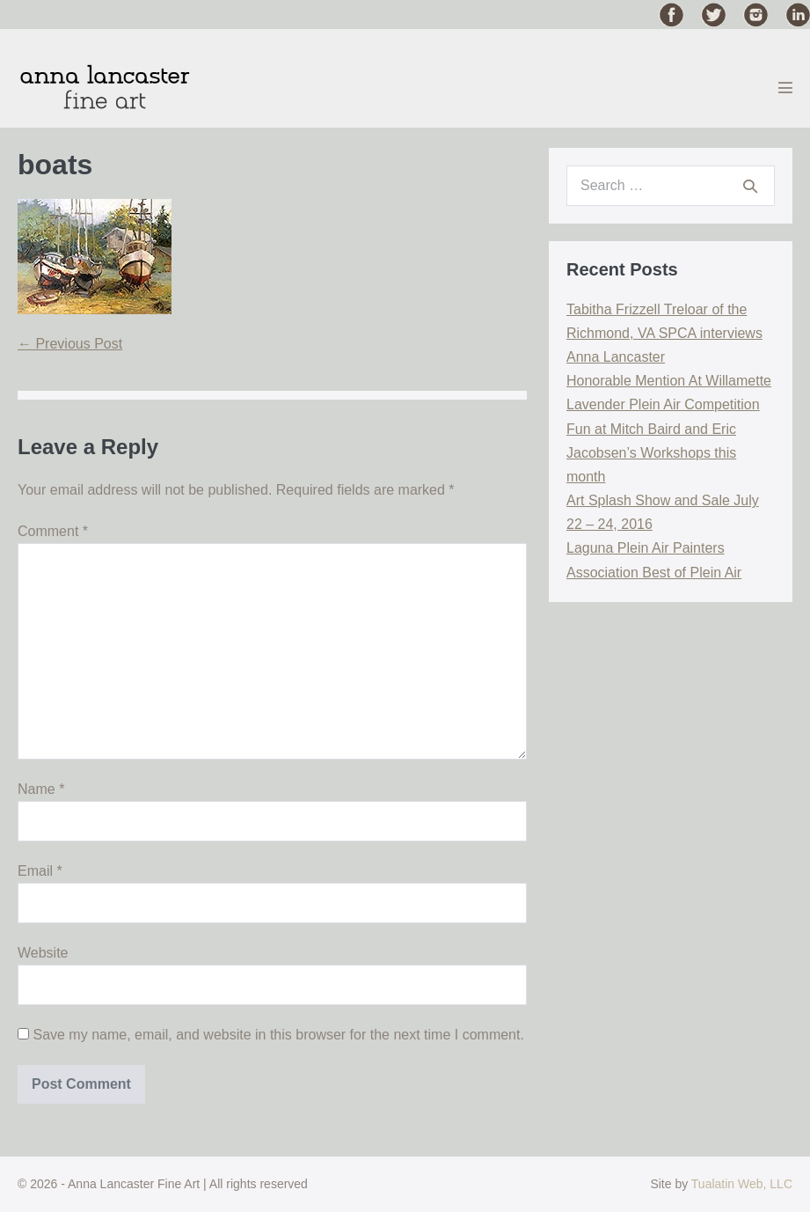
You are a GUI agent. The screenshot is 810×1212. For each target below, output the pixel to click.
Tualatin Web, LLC (741, 1184)
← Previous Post (70, 343)
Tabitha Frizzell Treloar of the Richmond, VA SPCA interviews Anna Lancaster (664, 333)
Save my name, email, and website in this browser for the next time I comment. (278, 1034)
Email (40, 870)
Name (41, 789)
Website (43, 952)
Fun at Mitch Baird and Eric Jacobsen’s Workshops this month (651, 453)
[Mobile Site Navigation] (785, 87)
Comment (53, 531)
